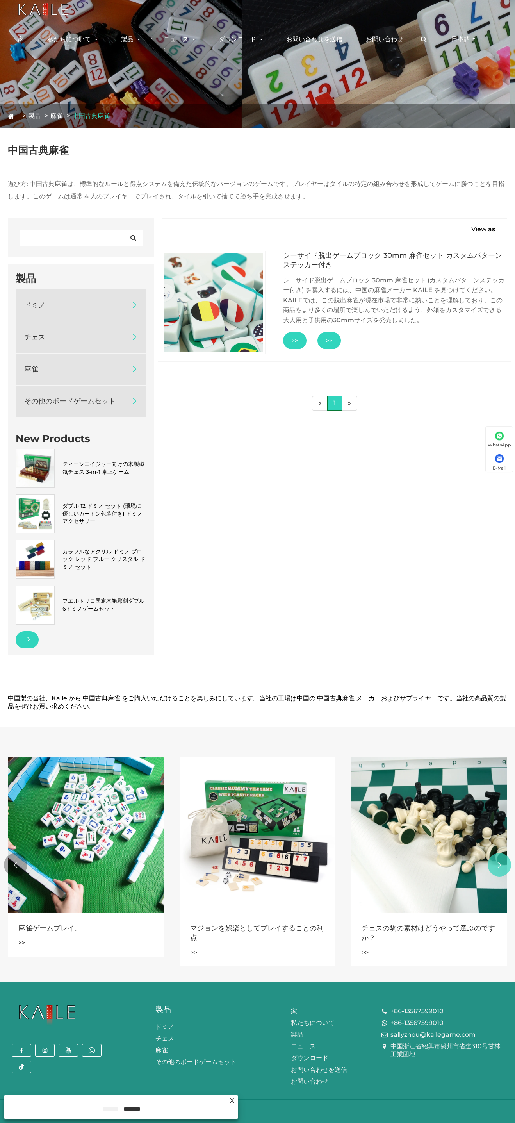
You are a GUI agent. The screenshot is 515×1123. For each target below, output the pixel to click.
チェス (34, 337)
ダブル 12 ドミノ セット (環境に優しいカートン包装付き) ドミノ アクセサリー (102, 513)
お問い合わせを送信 (314, 39)
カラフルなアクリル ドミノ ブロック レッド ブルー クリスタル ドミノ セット (103, 559)
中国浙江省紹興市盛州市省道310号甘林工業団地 (445, 1050)
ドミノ (34, 305)
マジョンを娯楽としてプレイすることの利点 (257, 933)
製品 (127, 39)
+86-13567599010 (417, 1011)
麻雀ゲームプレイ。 (50, 928)
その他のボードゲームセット (70, 401)
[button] (499, 865)
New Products (53, 438)
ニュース (176, 39)
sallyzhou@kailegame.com (433, 1034)
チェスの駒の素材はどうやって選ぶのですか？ (428, 933)
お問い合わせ (384, 39)
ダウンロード (237, 39)
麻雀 (56, 116)
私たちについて (69, 39)
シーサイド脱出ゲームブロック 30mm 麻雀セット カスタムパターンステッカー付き (392, 260)
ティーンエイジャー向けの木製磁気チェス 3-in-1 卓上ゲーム (103, 468)
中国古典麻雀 (91, 116)
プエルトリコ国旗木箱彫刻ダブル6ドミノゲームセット (103, 604)
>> (295, 340)
